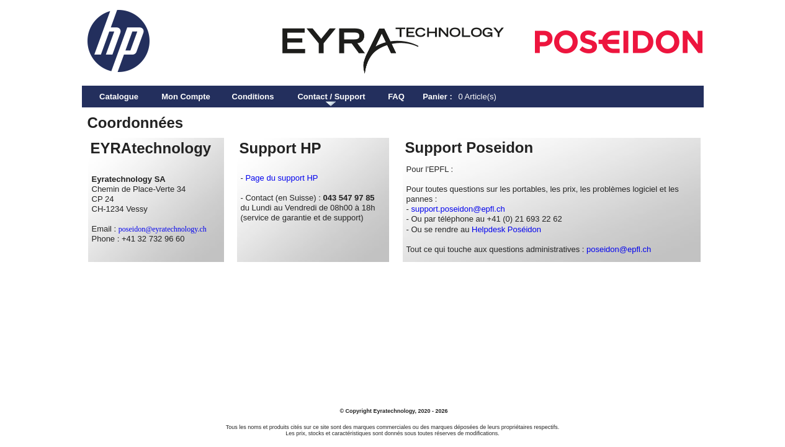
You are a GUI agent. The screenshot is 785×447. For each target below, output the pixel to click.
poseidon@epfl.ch (618, 249)
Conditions (253, 96)
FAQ (396, 96)
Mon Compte (185, 96)
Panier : (437, 96)
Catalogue (118, 96)
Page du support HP (281, 178)
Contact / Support (331, 96)
